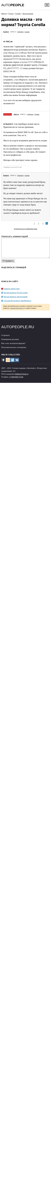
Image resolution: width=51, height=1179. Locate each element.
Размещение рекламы (10, 343)
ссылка (27, 32)
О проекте (5, 339)
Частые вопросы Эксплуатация (15, 301)
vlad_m (16, 114)
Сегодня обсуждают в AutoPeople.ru (17, 305)
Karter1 (6, 32)
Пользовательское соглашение (13, 351)
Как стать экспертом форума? (13, 347)
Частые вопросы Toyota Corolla (16, 297)
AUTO (12, 5)
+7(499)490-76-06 (16, 381)
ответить (20, 32)
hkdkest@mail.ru (21, 378)
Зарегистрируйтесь (17, 312)
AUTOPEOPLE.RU (17, 331)
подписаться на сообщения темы (25, 229)
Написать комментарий (14, 236)
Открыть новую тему (12, 293)
